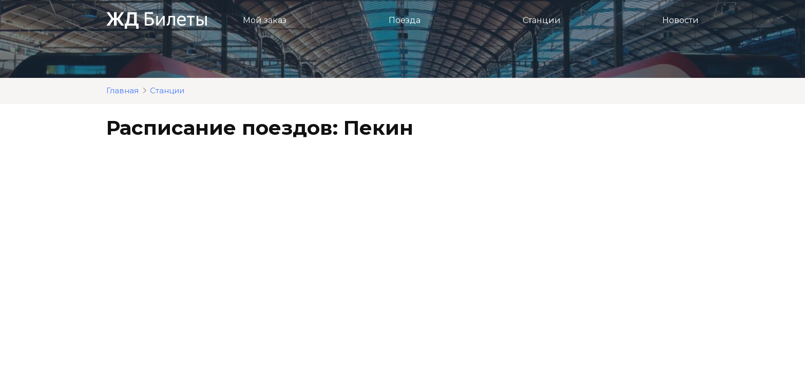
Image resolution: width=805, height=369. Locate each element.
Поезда (404, 20)
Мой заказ (264, 20)
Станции (542, 20)
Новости (680, 20)
